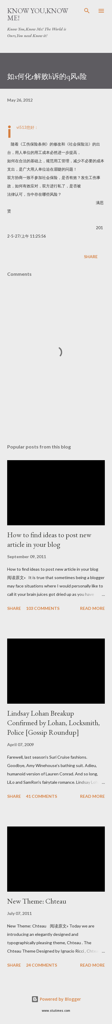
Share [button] (91, 256)
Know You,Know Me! (37, 14)
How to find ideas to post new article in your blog (49, 539)
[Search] (86, 10)
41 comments (41, 796)
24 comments (41, 965)
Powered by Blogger (56, 999)
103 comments (42, 608)
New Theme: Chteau (36, 901)
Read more (92, 608)
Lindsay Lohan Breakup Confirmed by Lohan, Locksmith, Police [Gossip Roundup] (53, 722)
